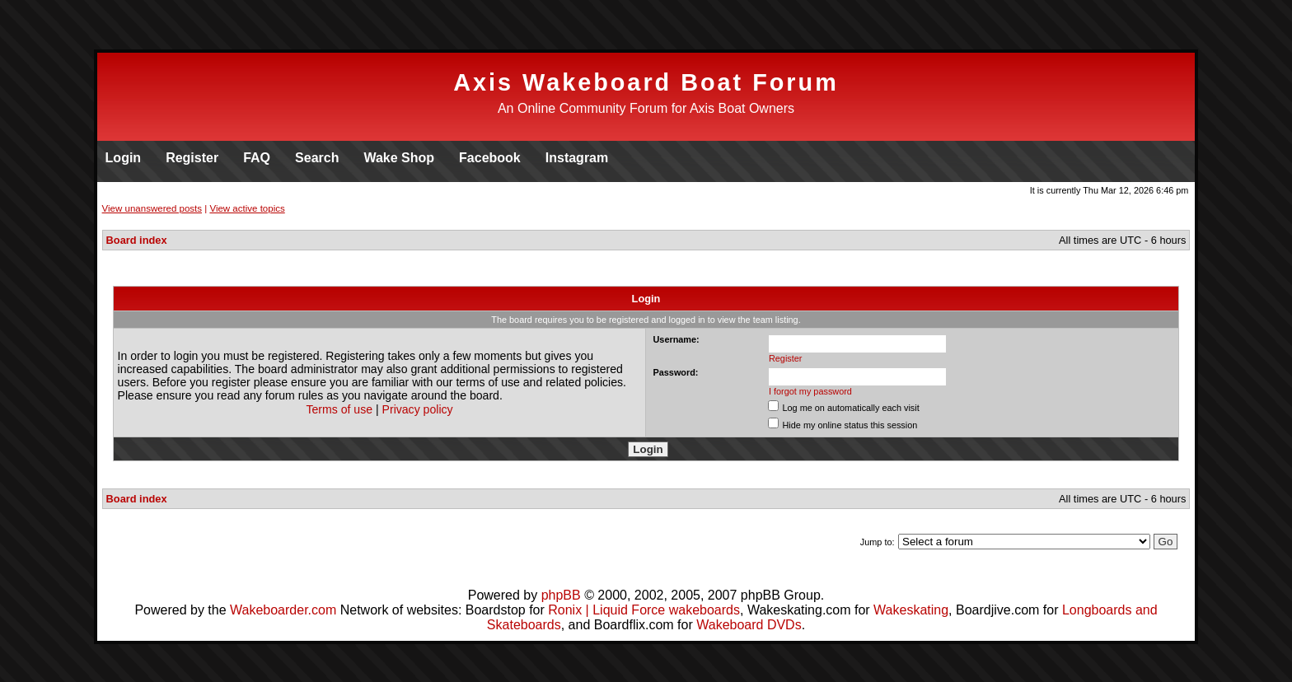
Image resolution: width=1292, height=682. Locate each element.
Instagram (576, 158)
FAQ (256, 158)
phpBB (561, 595)
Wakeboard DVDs (748, 625)
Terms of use (339, 409)
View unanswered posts (152, 208)
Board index (136, 240)
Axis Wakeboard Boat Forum (646, 82)
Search (317, 158)
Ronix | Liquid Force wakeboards (644, 610)
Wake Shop (398, 158)
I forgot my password (810, 391)
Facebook (490, 158)
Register (192, 158)
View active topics (246, 208)
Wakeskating (910, 610)
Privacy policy (417, 409)
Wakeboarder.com (283, 610)
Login (123, 158)
